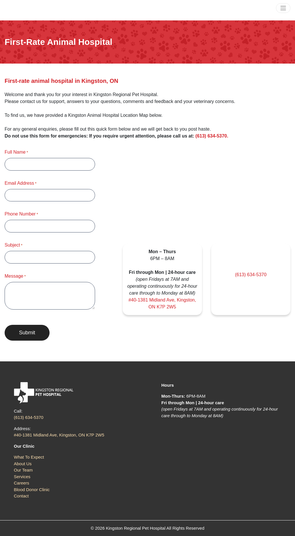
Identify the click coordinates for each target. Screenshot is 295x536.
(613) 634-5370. (212, 135)
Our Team (23, 470)
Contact (21, 495)
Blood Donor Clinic (32, 489)
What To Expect (29, 457)
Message (15, 276)
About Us (23, 463)
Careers (21, 482)
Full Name (16, 152)
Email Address (21, 183)
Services (22, 476)
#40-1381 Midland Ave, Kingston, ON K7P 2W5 (59, 434)
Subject (13, 245)
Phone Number (21, 214)
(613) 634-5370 (250, 274)
